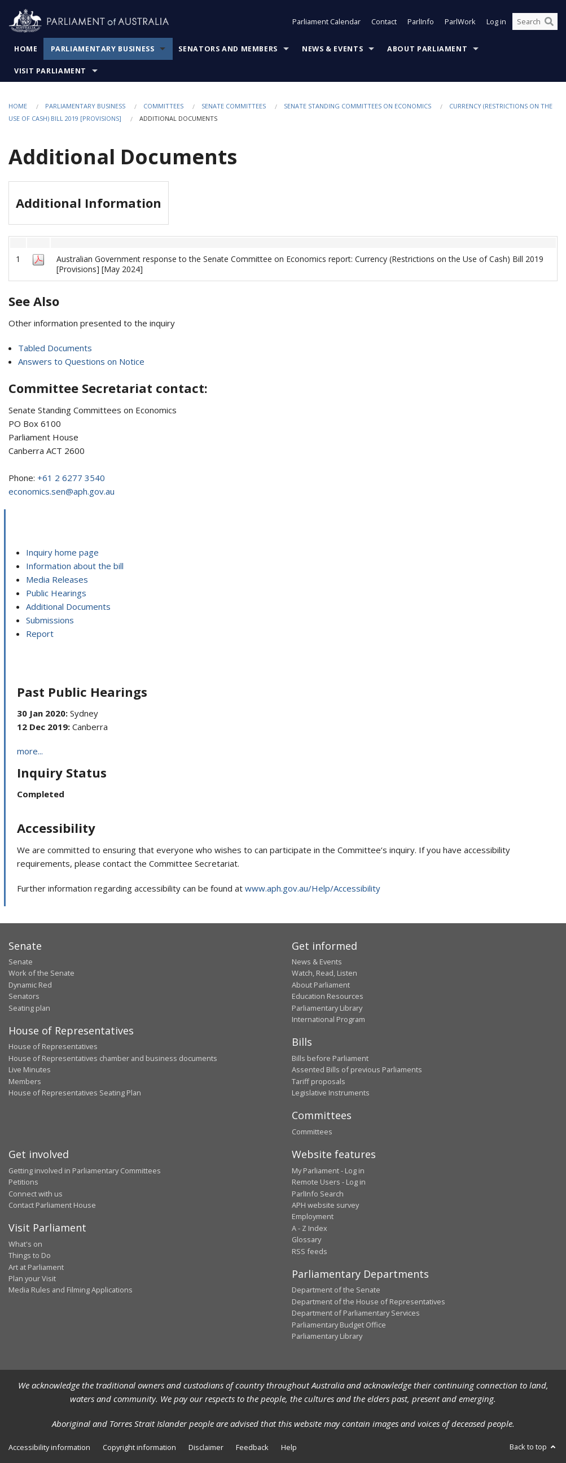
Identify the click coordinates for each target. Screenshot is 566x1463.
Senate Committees (233, 106)
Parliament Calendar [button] (326, 21)
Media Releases (57, 579)
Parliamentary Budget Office (339, 1325)
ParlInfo (420, 21)
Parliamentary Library (327, 1008)
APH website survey (325, 1205)
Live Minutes (29, 1069)
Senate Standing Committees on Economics (357, 106)
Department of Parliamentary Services (356, 1313)
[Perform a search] (549, 21)
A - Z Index (309, 1228)
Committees (163, 106)
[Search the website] (535, 21)
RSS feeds (309, 1251)
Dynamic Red (30, 985)
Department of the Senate (336, 1290)
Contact (384, 21)
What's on (25, 1244)
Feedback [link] (252, 1447)
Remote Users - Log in (329, 1182)
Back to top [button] (534, 1447)
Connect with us (35, 1194)
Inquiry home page (62, 552)
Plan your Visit (32, 1278)
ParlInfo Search (318, 1194)
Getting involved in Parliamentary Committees (84, 1170)
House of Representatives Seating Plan (74, 1093)
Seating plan (29, 1008)
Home (26, 49)
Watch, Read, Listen (324, 973)
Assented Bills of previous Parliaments (357, 1069)
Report (40, 633)
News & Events (332, 49)
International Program (328, 1019)
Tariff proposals (318, 1081)
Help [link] (289, 1447)
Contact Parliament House (52, 1205)
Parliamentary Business (103, 49)
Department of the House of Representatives (368, 1301)
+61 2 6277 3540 (71, 477)
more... (30, 751)
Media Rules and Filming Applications (70, 1290)
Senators (24, 996)
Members (24, 1081)
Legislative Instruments (331, 1093)
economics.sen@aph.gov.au (61, 491)
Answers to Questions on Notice (81, 361)
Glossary (306, 1239)
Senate (20, 962)
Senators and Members (228, 49)
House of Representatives (53, 1046)
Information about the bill (75, 565)
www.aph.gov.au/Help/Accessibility (312, 888)
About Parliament (427, 49)
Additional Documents (68, 606)
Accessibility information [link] (49, 1447)
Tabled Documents (55, 347)
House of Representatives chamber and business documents (112, 1058)
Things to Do (29, 1255)
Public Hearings (56, 593)
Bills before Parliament (330, 1058)
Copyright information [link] (139, 1447)
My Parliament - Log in (328, 1170)
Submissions (50, 620)
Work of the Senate (41, 973)
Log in (496, 21)
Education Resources (327, 996)
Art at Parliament (36, 1267)
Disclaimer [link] (205, 1447)
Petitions (23, 1182)
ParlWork (460, 21)
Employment (313, 1216)
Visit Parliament (50, 71)
